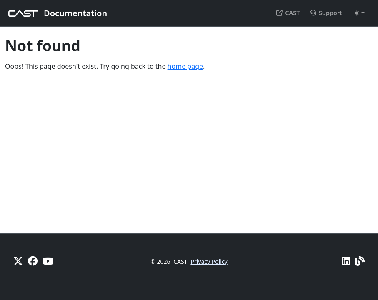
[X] (18, 261)
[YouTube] (48, 261)
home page (185, 66)
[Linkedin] (346, 261)
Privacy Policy (208, 261)
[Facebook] (33, 261)
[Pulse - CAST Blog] (360, 261)
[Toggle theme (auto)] (359, 13)
